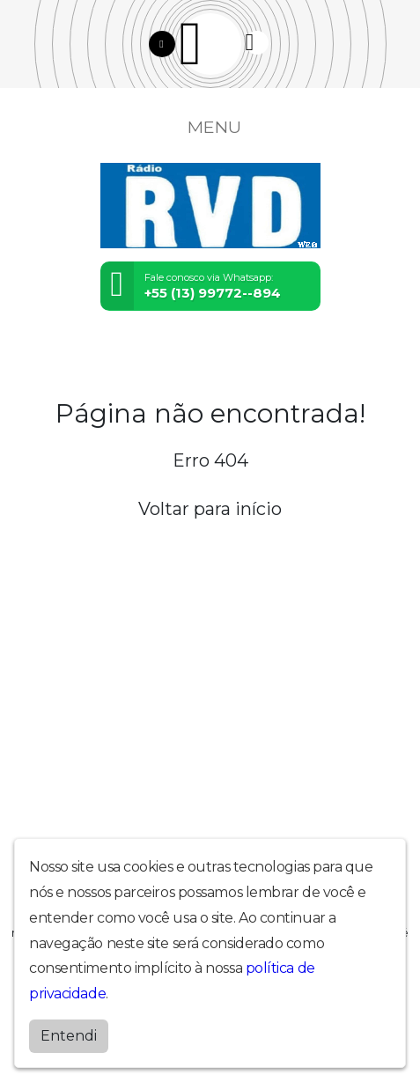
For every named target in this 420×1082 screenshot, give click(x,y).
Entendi (69, 1035)
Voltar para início (210, 508)
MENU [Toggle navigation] (210, 126)
